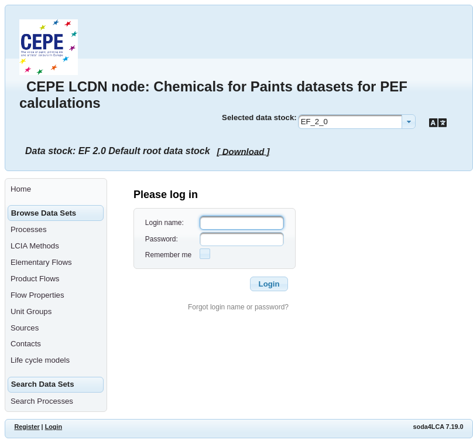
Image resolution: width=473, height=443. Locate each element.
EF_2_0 (314, 121)
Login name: (164, 223)
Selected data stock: (259, 117)
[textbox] (242, 223)
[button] (268, 284)
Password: (161, 239)
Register (26, 426)
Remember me (168, 255)
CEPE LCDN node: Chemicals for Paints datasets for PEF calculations (213, 95)
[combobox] (357, 121)
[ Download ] (243, 151)
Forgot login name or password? (238, 307)
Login (53, 426)
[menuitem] (56, 189)
